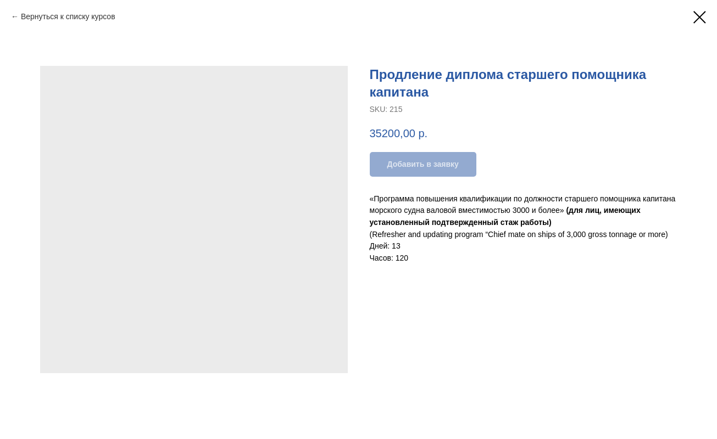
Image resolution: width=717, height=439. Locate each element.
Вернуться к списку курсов (68, 16)
